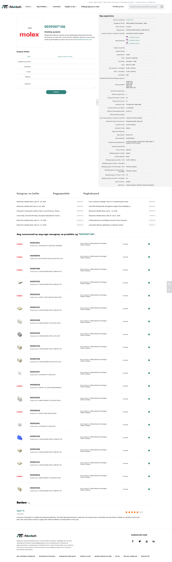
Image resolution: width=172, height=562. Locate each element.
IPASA (56, 92)
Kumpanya (27, 66)
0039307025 (35, 488)
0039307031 (35, 307)
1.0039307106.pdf (134, 37)
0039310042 (35, 294)
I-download (57, 6)
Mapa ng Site (145, 556)
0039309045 (35, 256)
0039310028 (35, 320)
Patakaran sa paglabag (47, 556)
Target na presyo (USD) (65, 56)
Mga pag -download (130, 556)
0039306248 (35, 411)
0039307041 (35, 462)
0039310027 (35, 372)
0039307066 (35, 449)
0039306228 (35, 385)
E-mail (29, 72)
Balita (117, 556)
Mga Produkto (98, 2)
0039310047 (35, 423)
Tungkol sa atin (70, 6)
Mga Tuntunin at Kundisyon (26, 556)
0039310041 (35, 243)
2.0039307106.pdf (134, 40)
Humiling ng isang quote (67, 556)
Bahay (91, 2)
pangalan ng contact (24, 61)
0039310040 (35, 333)
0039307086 (35, 269)
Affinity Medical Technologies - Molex (136, 23)
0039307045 (35, 346)
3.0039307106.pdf (134, 43)
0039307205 (35, 436)
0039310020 (35, 398)
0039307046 (35, 359)
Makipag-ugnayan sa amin (90, 6)
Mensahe (28, 84)
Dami (29, 56)
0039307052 (35, 282)
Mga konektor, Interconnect (111, 2)
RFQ (149, 244)
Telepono (28, 77)
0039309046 (35, 475)
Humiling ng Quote (118, 6)
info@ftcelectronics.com (84, 39)
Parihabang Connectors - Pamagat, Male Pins (134, 2)
